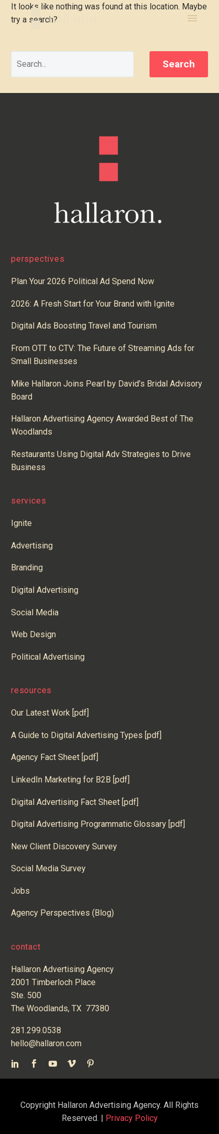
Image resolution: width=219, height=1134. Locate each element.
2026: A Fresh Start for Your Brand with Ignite (93, 304)
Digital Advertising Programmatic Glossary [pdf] (98, 824)
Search (179, 64)
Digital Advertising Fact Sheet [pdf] (75, 802)
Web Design (33, 634)
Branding (27, 567)
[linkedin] (15, 1063)
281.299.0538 (36, 1030)
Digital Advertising (44, 590)
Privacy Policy (132, 1118)
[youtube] (53, 1063)
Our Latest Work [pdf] (50, 713)
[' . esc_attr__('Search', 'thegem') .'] (72, 64)
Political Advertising (48, 657)
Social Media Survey (48, 868)
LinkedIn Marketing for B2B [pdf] (72, 780)
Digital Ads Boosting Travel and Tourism (84, 326)
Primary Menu (192, 18)
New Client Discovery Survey (64, 846)
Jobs (20, 891)
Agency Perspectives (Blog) (62, 913)
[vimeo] (71, 1063)
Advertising (32, 546)
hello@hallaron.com (46, 1043)
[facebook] (34, 1063)
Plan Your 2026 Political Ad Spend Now (82, 281)
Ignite (21, 523)
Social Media (35, 612)
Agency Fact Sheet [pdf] (54, 757)
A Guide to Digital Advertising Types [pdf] (86, 735)
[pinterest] (90, 1063)
